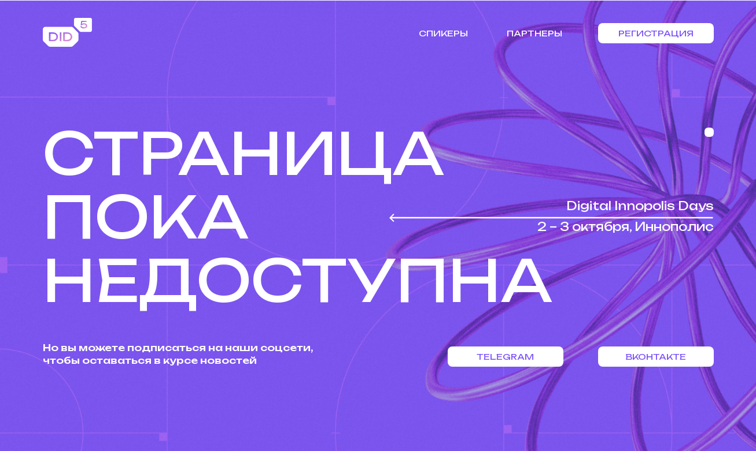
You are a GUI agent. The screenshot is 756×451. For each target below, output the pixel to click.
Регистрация (656, 33)
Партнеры (534, 33)
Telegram (505, 356)
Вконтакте (655, 356)
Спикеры (443, 33)
